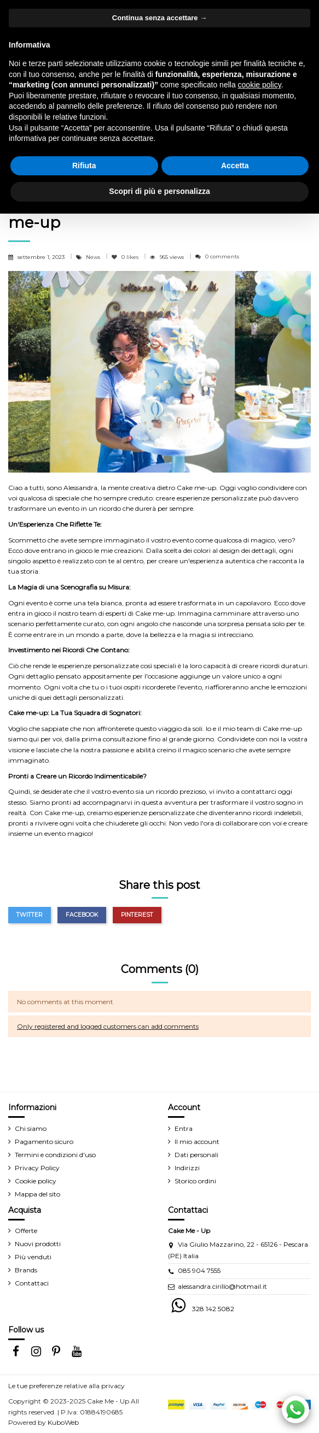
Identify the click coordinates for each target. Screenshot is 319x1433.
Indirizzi (187, 1168)
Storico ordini (195, 1181)
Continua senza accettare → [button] (159, 18)
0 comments (222, 256)
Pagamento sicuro (44, 1141)
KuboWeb (63, 1422)
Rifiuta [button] (84, 165)
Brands (26, 1270)
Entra (184, 1128)
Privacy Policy (37, 1168)
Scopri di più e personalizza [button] (159, 191)
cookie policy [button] (259, 84)
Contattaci (32, 1283)
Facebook (82, 914)
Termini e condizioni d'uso (55, 1155)
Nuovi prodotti (38, 1244)
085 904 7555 (199, 1270)
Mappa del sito (37, 1194)
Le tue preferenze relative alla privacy (66, 1386)
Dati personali (196, 1155)
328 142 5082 (213, 1309)
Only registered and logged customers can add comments (108, 1026)
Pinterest (137, 914)
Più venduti (33, 1257)
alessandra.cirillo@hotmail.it (222, 1286)
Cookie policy (35, 1181)
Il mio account (197, 1141)
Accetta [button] (235, 165)
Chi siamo (31, 1128)
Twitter (29, 914)
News (94, 257)
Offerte (26, 1230)
